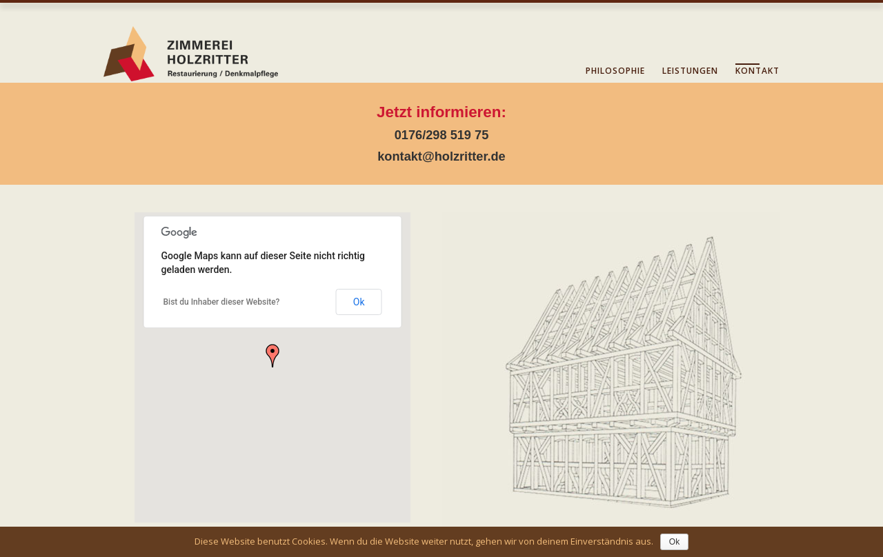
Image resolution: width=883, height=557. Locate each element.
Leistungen (690, 71)
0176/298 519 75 (442, 135)
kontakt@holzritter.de (441, 156)
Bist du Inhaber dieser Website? (221, 302)
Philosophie (615, 71)
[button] (272, 355)
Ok (359, 301)
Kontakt (757, 71)
